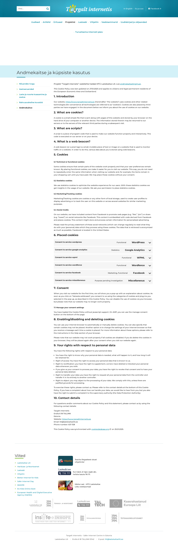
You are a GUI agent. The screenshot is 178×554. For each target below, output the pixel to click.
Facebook (155, 9)
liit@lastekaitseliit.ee (114, 539)
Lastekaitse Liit (24, 463)
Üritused (57, 22)
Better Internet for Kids (27, 478)
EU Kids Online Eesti (26, 489)
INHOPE (20, 485)
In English (128, 9)
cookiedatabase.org (100, 429)
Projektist (70, 22)
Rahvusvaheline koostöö (31, 102)
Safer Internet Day (25, 481)
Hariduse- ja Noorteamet (28, 466)
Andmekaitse (25, 108)
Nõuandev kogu (27, 84)
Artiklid (46, 22)
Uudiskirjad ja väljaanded (134, 22)
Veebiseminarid (109, 22)
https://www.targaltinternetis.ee (80, 102)
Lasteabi (82, 22)
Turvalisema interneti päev (89, 32)
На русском (139, 9)
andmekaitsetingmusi (130, 84)
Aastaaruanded (26, 89)
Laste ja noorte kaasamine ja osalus (33, 95)
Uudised (35, 22)
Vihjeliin (94, 22)
